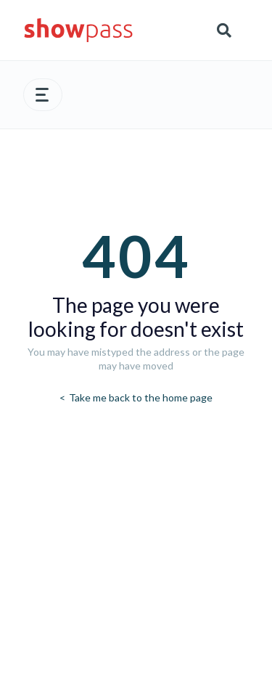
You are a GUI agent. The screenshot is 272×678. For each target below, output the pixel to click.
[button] (42, 94)
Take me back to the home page (140, 397)
